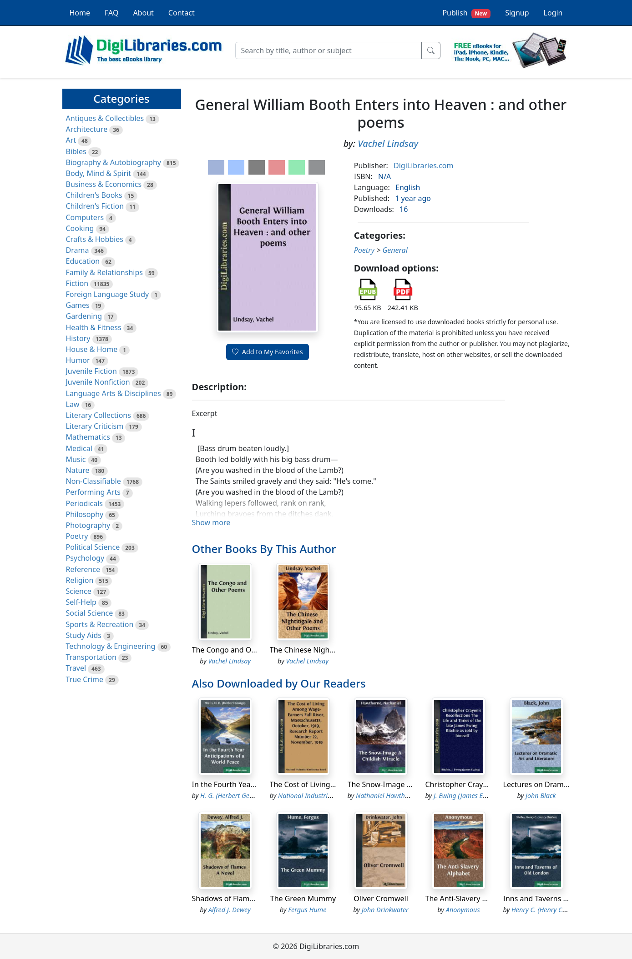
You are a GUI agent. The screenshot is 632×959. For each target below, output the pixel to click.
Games (78, 305)
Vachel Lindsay (388, 143)
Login (553, 13)
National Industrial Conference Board (332, 795)
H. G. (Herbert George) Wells (240, 795)
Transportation (91, 657)
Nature (78, 470)
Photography (88, 525)
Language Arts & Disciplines (113, 393)
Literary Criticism (95, 426)
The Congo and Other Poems (241, 650)
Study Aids (83, 635)
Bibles (76, 151)
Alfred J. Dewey (229, 909)
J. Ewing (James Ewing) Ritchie (477, 795)
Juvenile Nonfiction (98, 382)
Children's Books (94, 195)
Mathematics (88, 437)
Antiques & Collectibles (105, 118)
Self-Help (81, 602)
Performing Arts (93, 492)
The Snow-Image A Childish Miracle (407, 784)
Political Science (93, 547)
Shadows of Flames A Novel (238, 899)
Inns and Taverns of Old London (557, 899)
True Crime (85, 679)
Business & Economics (104, 184)
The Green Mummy (303, 899)
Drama (77, 250)
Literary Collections (98, 415)
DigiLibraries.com (423, 166)
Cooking (80, 228)
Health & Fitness (93, 327)
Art (71, 140)
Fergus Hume (307, 909)
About (143, 13)
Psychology (85, 558)
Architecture (87, 129)
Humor (78, 360)
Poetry (77, 536)
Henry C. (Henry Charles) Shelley (557, 909)
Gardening (84, 316)
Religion (80, 580)
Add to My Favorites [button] (267, 351)
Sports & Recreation (100, 624)
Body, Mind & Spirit (98, 173)
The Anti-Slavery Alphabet (469, 899)
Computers (85, 217)
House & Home (92, 349)
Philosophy (85, 514)
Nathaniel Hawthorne (387, 795)
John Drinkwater (385, 909)
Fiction (77, 283)
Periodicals (84, 503)
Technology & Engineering (111, 646)
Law (73, 404)
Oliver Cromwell (381, 899)
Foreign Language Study (107, 294)
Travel (76, 668)
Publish (466, 13)
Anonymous (463, 909)
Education (83, 261)
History (78, 338)
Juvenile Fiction (91, 371)
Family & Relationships (104, 272)
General (394, 250)
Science (78, 591)
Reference (83, 569)
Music (76, 459)
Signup (517, 13)
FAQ (111, 13)
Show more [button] (211, 522)
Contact (181, 13)
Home (80, 13)
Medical (79, 448)
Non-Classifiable (93, 481)
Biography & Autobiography (113, 162)
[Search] (328, 50)
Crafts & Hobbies (94, 239)
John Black (541, 795)
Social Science (89, 613)
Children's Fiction (95, 206)
